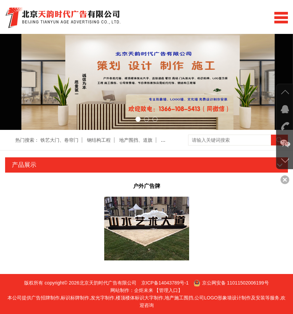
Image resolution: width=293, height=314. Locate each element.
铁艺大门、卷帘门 (59, 140)
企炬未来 (143, 290)
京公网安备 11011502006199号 (235, 283)
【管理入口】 (168, 290)
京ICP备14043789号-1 (165, 283)
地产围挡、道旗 (135, 140)
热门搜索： (27, 140)
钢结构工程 (99, 140)
